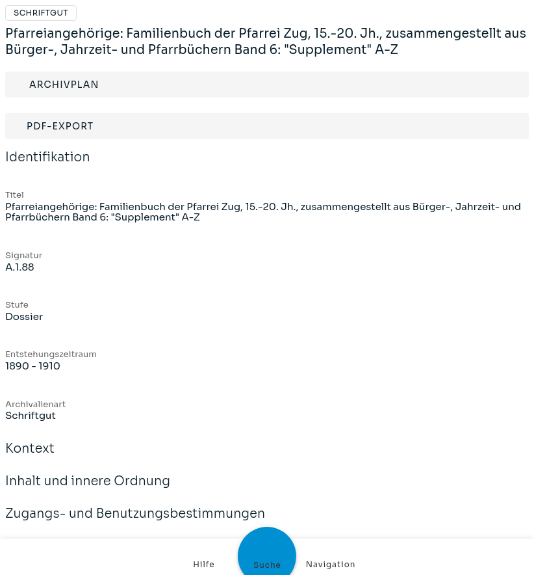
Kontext (30, 457)
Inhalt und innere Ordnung (87, 490)
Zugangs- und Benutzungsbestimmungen (135, 522)
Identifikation (47, 166)
